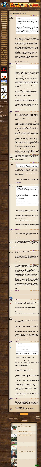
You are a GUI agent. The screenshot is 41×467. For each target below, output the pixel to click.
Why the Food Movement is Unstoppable (24, 426)
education (4, 44)
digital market (4, 56)
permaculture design (27, 11)
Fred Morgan (10, 15)
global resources (4, 50)
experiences (4, 48)
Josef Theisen (11, 229)
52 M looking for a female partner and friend (25, 459)
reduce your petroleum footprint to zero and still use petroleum (26, 447)
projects (4, 54)
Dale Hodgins (10, 299)
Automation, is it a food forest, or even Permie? (26, 433)
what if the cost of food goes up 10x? (24, 442)
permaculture (14, 11)
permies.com (4, 58)
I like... (9, 296)
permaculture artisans (4, 40)
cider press (4, 52)
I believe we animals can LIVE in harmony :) (25, 431)
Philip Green (10, 111)
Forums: (11, 11)
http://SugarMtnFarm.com (18, 182)
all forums (4, 64)
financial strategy (18, 11)
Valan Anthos (11, 398)
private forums (4, 62)
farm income (22, 11)
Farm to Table (20, 424)
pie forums (4, 60)
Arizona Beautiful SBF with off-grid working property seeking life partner (26, 452)
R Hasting (10, 341)
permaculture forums (4, 11)
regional (4, 42)
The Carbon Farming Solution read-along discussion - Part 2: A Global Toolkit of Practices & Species (26, 435)
